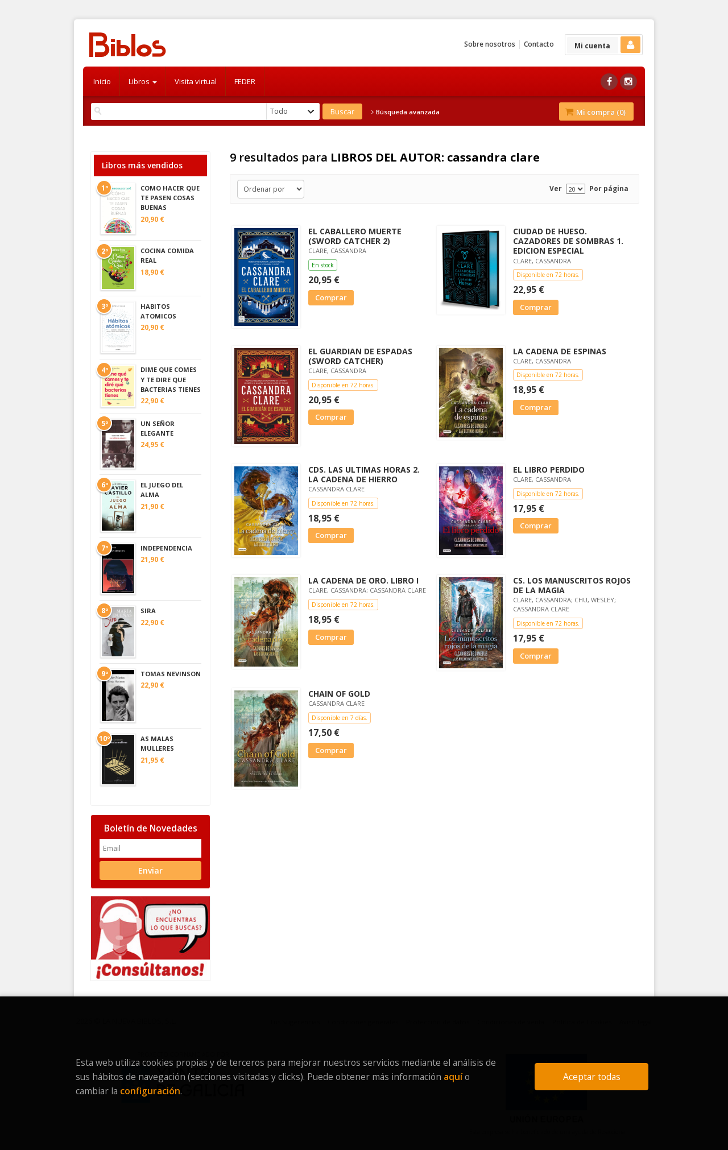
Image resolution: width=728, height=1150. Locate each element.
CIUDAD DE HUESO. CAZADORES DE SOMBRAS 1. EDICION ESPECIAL (568, 241)
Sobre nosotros (489, 44)
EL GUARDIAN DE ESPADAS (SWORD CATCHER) (360, 356)
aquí (453, 1076)
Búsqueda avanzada (405, 112)
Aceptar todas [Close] (592, 1076)
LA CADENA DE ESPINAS (559, 351)
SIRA (148, 610)
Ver (555, 188)
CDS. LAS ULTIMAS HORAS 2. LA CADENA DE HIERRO (364, 474)
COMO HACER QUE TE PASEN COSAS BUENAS (170, 198)
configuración (150, 1091)
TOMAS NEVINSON (170, 673)
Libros (143, 81)
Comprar (331, 297)
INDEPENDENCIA (166, 548)
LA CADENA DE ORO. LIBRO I (363, 580)
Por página (608, 188)
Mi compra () (595, 112)
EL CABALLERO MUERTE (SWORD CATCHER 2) (355, 236)
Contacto (539, 44)
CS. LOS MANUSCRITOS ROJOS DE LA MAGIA (572, 585)
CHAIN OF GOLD (339, 693)
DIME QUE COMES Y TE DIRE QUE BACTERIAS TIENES (170, 379)
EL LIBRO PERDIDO (549, 469)
